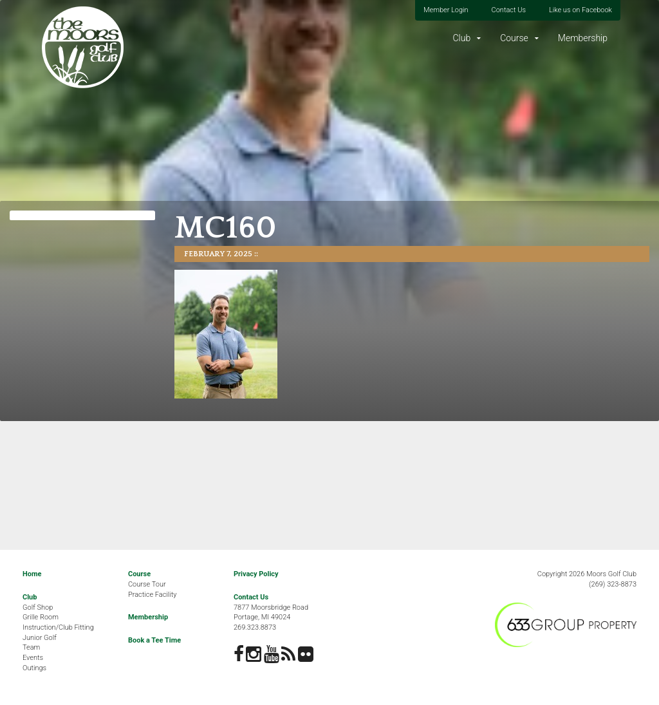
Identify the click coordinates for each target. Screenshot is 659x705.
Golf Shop (38, 607)
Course (514, 38)
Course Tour (147, 584)
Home (32, 574)
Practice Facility (152, 594)
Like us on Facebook (580, 10)
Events (33, 657)
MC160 (225, 228)
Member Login (446, 10)
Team (31, 647)
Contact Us (509, 10)
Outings (34, 668)
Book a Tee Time (154, 640)
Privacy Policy (256, 574)
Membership (583, 38)
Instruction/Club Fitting (58, 627)
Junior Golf (40, 638)
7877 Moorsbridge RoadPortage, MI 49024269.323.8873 (271, 617)
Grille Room (41, 617)
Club (461, 38)
